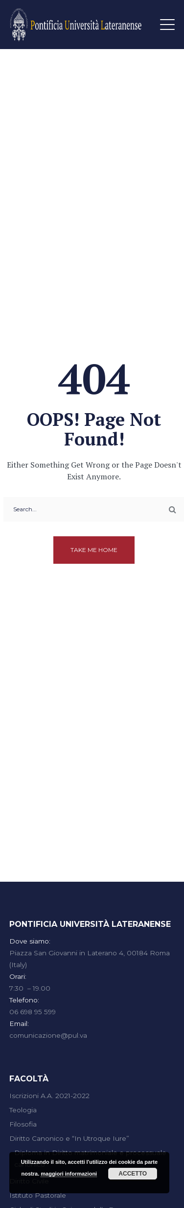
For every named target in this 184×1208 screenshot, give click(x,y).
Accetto (132, 1173)
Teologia (23, 1110)
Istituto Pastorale (37, 1195)
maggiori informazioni (69, 1174)
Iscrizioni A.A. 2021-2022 (49, 1096)
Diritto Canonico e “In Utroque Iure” (69, 1138)
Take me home (93, 549)
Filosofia (23, 1124)
